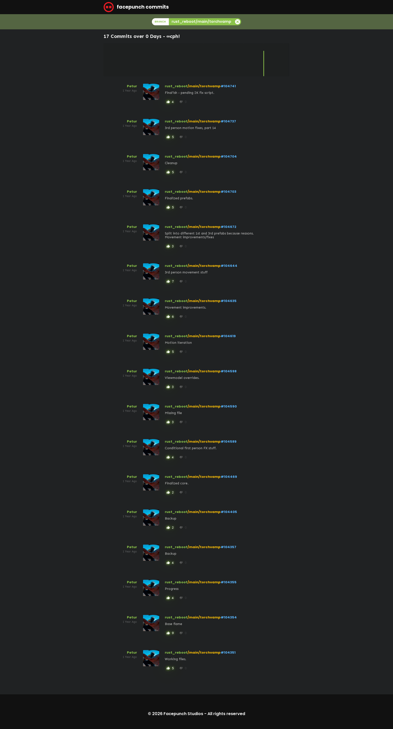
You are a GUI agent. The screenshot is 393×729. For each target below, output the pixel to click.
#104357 (228, 547)
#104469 (229, 476)
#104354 (229, 617)
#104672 (228, 226)
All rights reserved (226, 714)
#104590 (229, 406)
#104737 (228, 121)
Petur (132, 86)
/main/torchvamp (204, 86)
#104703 (228, 191)
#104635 (229, 300)
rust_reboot (176, 86)
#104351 (228, 652)
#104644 (229, 265)
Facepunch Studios (183, 714)
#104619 (228, 336)
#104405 (229, 511)
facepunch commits (136, 7)
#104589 (229, 441)
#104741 (228, 86)
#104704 (229, 156)
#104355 (229, 582)
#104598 (229, 371)
